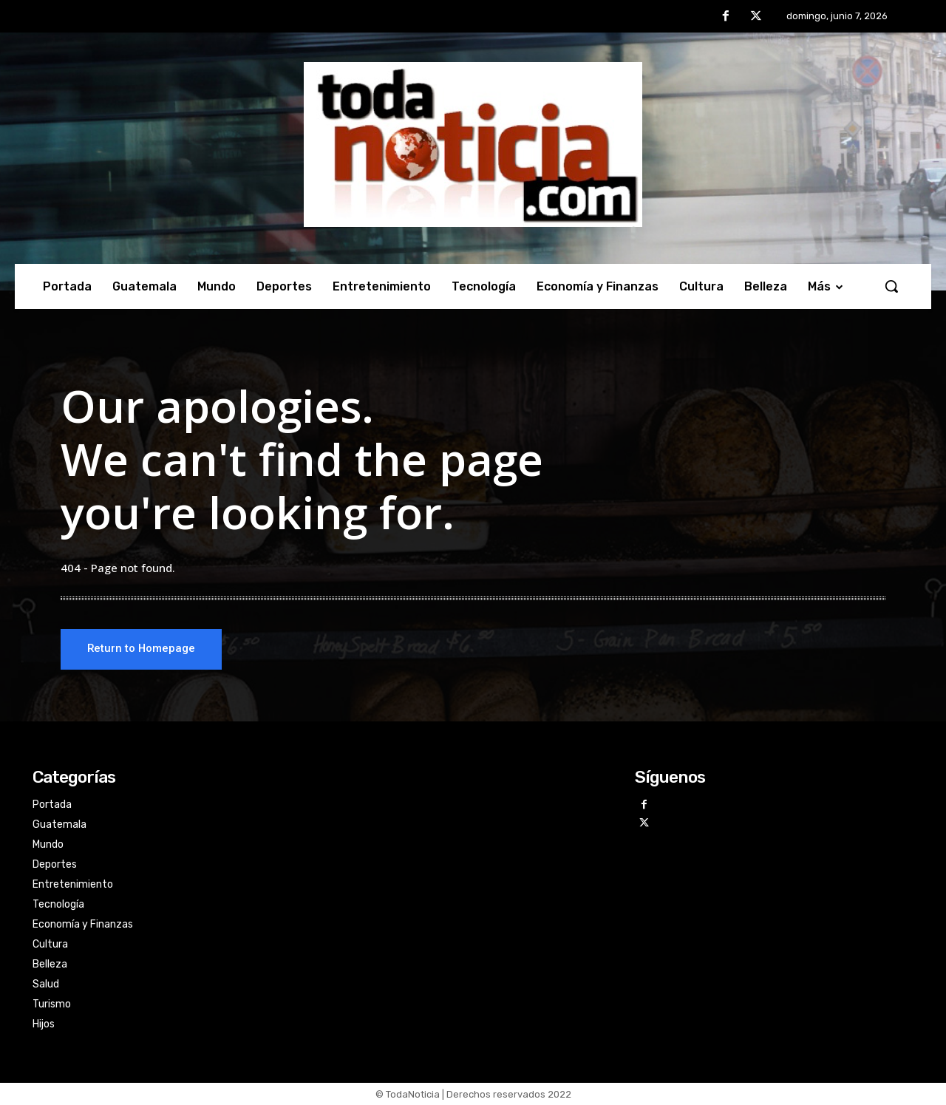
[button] (891, 286)
